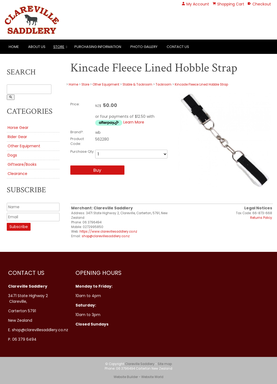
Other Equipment (24, 146)
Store (58, 46)
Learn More (133, 122)
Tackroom (164, 84)
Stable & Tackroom (137, 84)
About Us (36, 46)
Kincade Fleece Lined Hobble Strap (201, 84)
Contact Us (178, 46)
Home (14, 46)
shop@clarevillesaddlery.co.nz (106, 236)
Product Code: (77, 141)
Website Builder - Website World (138, 377)
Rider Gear (17, 136)
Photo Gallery (143, 46)
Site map (165, 364)
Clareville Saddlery (139, 364)
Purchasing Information (97, 46)
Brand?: (77, 132)
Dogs (12, 155)
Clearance (17, 173)
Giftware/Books (22, 164)
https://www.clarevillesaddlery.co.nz (108, 231)
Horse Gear (18, 127)
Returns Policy (261, 218)
